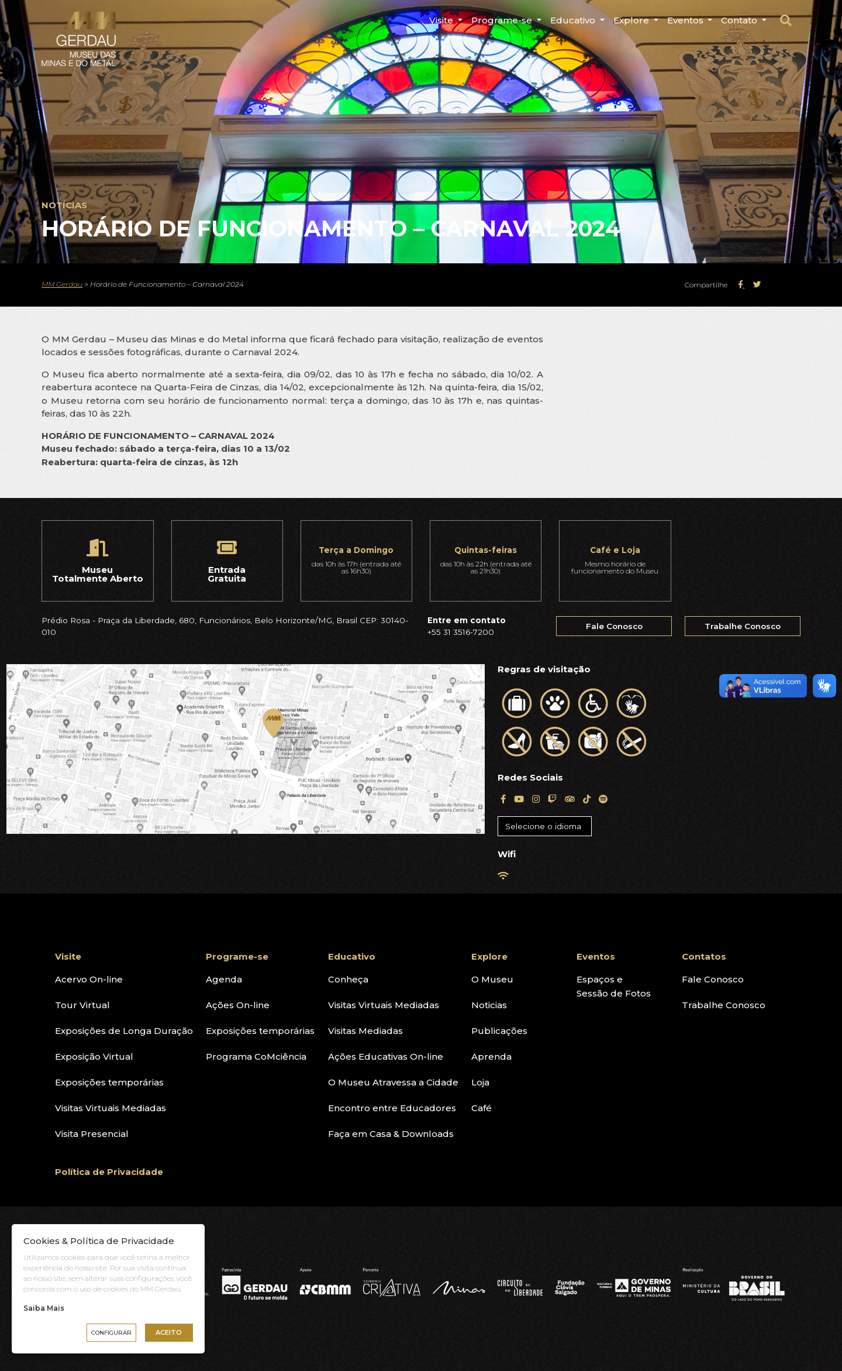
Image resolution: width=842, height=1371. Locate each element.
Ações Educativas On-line (385, 1056)
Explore (632, 20)
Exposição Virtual (94, 1056)
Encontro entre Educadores (392, 1108)
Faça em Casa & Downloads (391, 1133)
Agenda (224, 979)
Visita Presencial (92, 1133)
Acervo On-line (89, 979)
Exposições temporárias (109, 1082)
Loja (480, 1082)
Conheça (348, 979)
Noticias (489, 1005)
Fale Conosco (614, 626)
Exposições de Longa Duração (124, 1030)
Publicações (499, 1030)
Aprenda (491, 1056)
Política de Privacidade (109, 1171)
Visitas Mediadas (365, 1030)
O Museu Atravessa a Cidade (393, 1082)
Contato (740, 20)
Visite (442, 20)
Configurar (111, 1332)
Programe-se (502, 20)
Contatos (704, 956)
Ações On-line (238, 1005)
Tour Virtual (82, 1005)
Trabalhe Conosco (743, 626)
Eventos (686, 20)
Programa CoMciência (256, 1056)
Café (481, 1108)
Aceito (169, 1332)
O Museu (492, 979)
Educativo (574, 20)
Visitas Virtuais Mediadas (110, 1108)
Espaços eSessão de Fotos (614, 986)
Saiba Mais (43, 1308)
